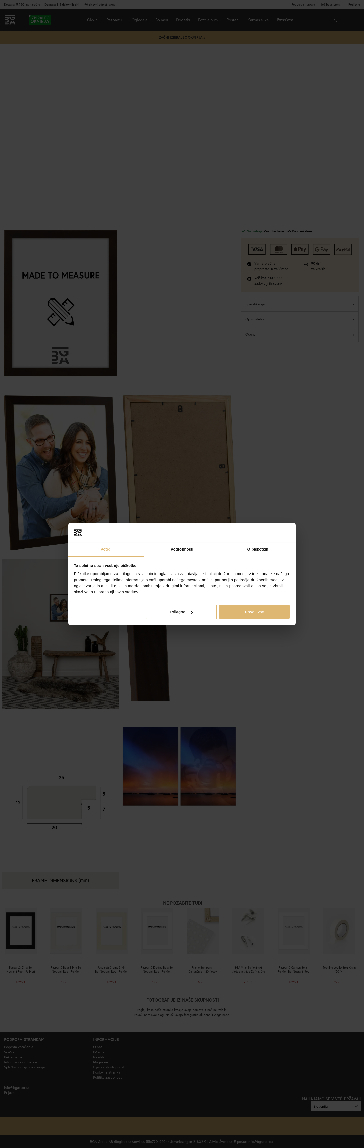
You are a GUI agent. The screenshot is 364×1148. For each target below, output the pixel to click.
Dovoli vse (254, 612)
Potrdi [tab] (106, 549)
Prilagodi (181, 612)
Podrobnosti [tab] (182, 549)
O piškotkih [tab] (257, 549)
